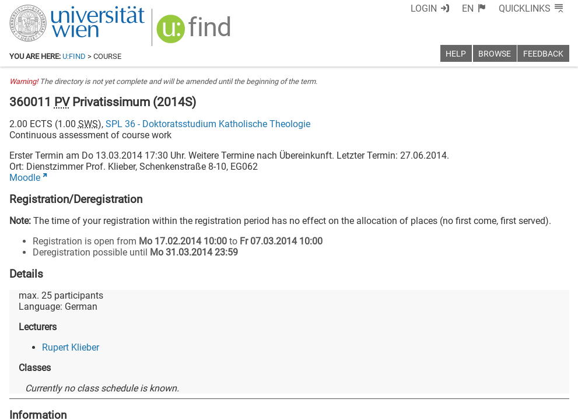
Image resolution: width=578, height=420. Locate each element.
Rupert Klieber (70, 347)
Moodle (24, 177)
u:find (74, 56)
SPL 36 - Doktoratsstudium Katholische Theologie (208, 124)
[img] (195, 32)
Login (424, 8)
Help (456, 54)
